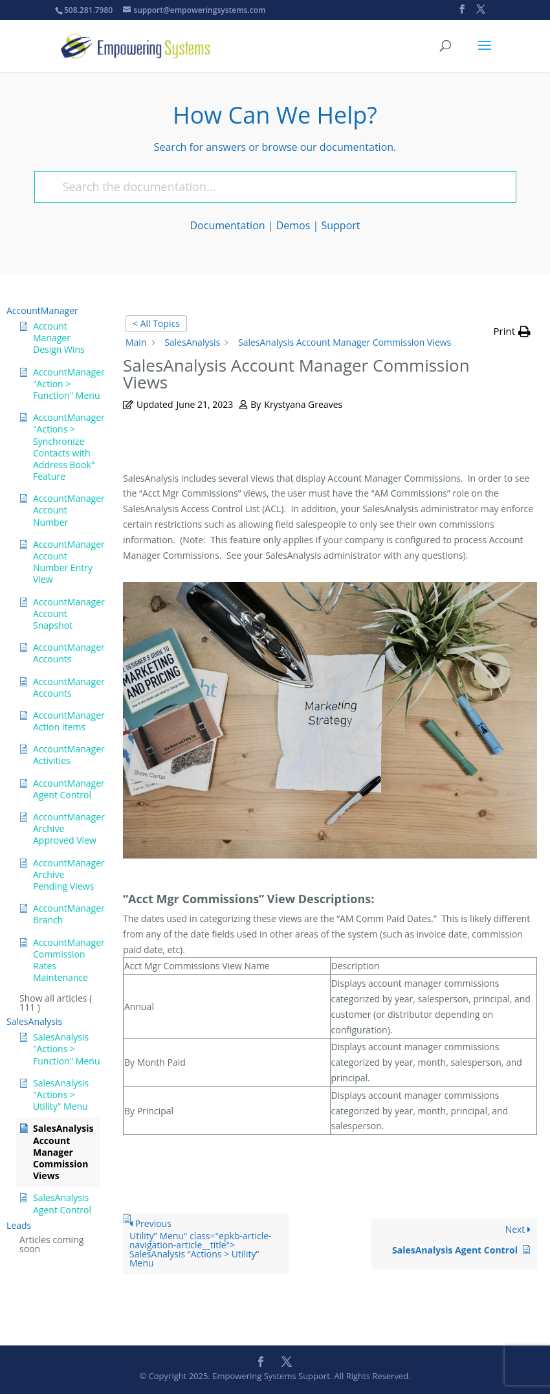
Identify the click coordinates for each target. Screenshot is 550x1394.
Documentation (227, 225)
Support (340, 225)
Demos (293, 225)
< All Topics (156, 323)
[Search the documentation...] (269, 187)
